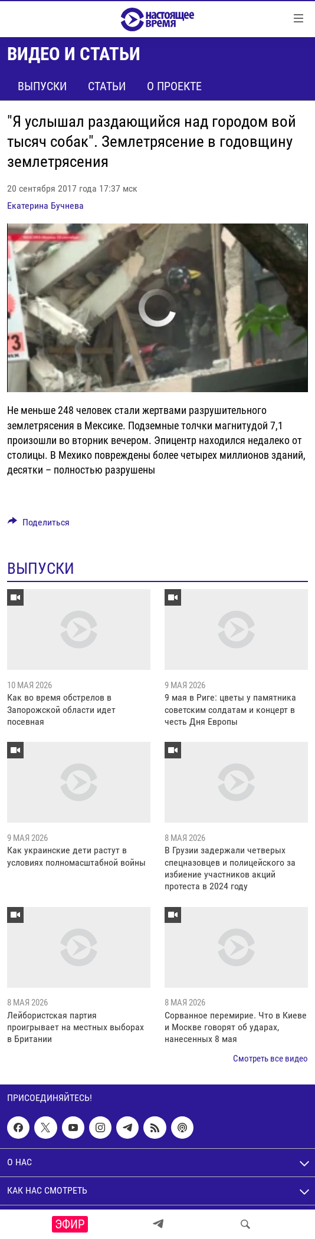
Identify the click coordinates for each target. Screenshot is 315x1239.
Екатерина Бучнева (45, 205)
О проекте (174, 86)
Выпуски (42, 86)
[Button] (39, 525)
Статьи (107, 86)
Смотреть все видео (270, 1058)
